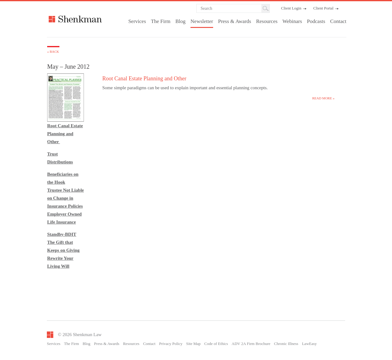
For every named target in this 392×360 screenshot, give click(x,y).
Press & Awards (234, 21)
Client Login (291, 8)
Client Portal (323, 8)
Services (137, 21)
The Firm (161, 21)
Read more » (323, 98)
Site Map (193, 343)
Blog (180, 21)
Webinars (292, 21)
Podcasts (316, 21)
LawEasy (309, 343)
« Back (53, 51)
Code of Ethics (216, 343)
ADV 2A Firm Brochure (251, 343)
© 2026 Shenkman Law (80, 334)
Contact (338, 21)
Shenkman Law (94, 19)
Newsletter (201, 21)
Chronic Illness (286, 343)
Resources (266, 21)
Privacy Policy (171, 343)
